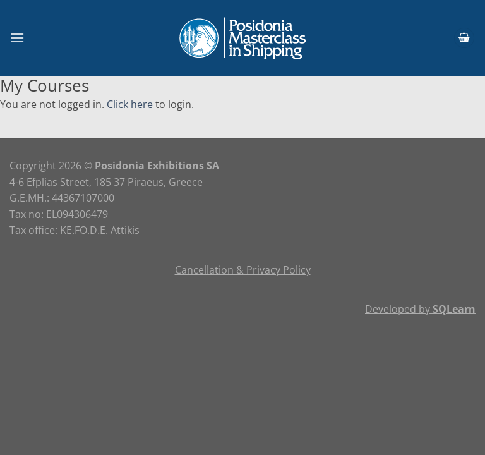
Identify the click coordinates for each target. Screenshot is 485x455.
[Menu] (17, 37)
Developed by (420, 309)
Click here (130, 104)
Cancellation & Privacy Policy (243, 270)
